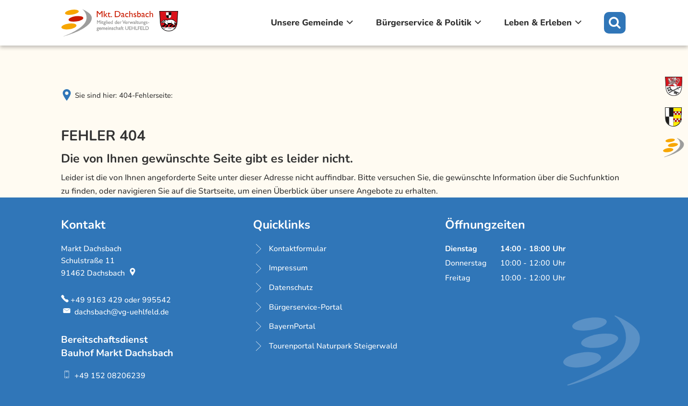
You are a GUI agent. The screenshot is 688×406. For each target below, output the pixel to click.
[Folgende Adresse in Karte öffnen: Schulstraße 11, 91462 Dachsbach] (133, 273)
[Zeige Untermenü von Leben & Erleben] (578, 22)
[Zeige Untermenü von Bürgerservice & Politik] (478, 22)
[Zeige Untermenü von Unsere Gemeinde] (350, 22)
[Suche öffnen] (615, 23)
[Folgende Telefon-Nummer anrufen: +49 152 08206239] (103, 376)
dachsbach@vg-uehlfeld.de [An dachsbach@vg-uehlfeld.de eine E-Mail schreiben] (115, 312)
